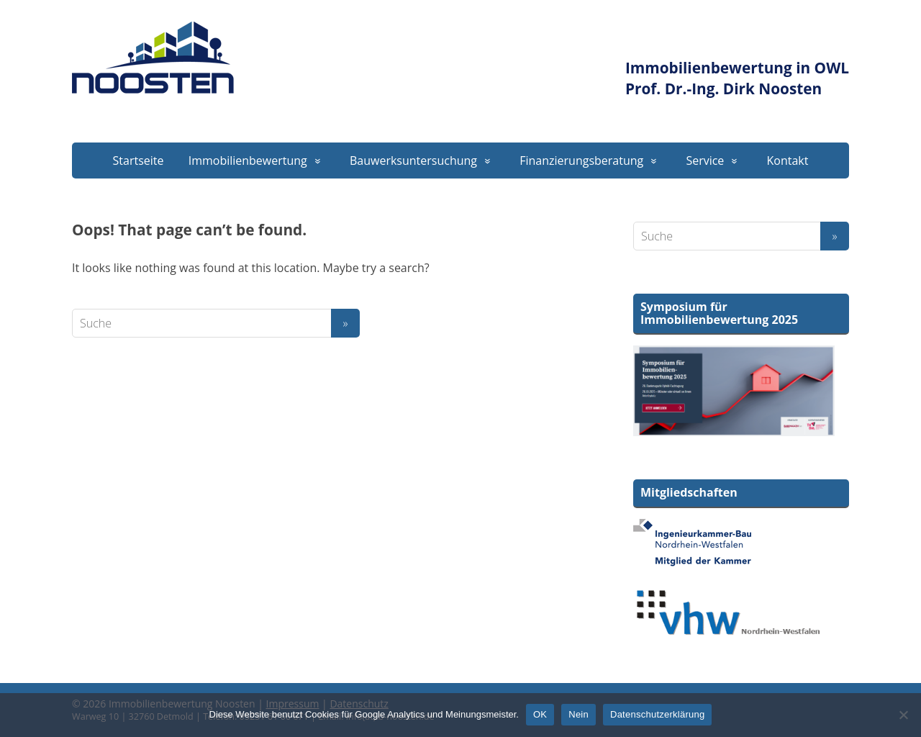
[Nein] (903, 714)
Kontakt (788, 160)
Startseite (138, 160)
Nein (578, 714)
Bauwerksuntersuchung (413, 160)
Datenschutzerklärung (657, 714)
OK (540, 714)
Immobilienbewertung (248, 160)
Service (705, 160)
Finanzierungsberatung (581, 160)
